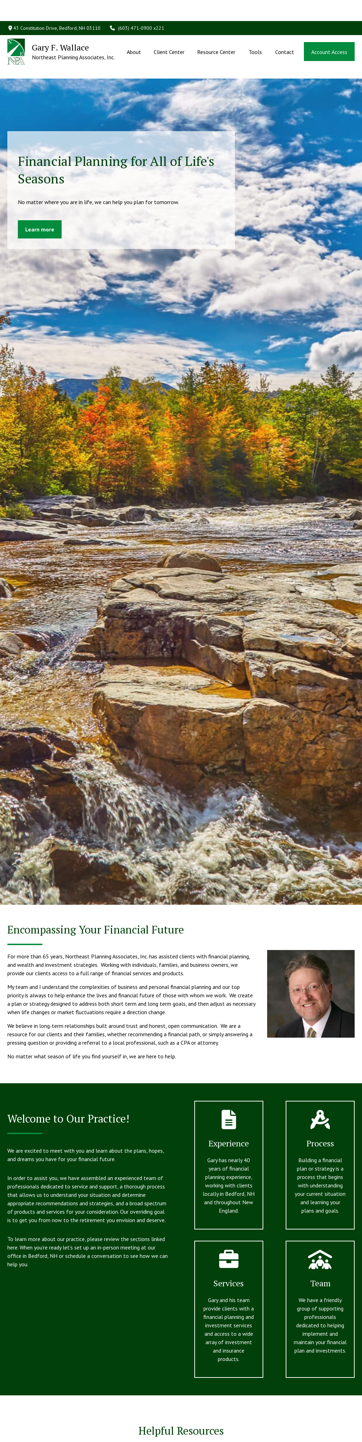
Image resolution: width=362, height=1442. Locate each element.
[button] (134, 30)
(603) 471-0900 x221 (136, 7)
